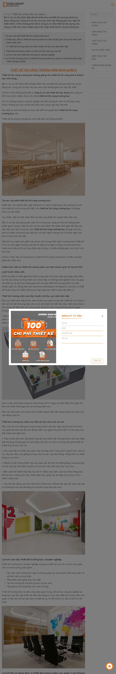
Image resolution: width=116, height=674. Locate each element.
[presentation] (81, 350)
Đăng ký (97, 361)
